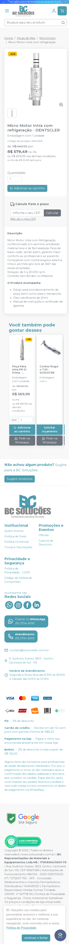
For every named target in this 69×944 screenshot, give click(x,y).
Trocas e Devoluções (18, 547)
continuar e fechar (36, 937)
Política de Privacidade (21, 927)
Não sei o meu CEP (23, 219)
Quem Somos (13, 531)
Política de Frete (15, 536)
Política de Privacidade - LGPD (17, 570)
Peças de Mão (26, 38)
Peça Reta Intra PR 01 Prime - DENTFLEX (19, 370)
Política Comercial (16, 542)
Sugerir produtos (19, 479)
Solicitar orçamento (49, 429)
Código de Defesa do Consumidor (18, 580)
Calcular (52, 213)
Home (8, 38)
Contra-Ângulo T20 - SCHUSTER (49, 370)
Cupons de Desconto (46, 542)
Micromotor (47, 38)
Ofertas (44, 535)
